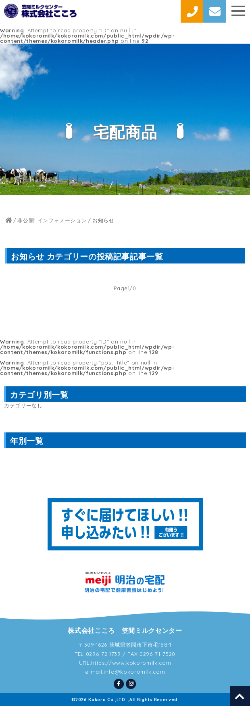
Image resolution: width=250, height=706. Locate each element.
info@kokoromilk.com (134, 671)
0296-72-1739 (103, 654)
